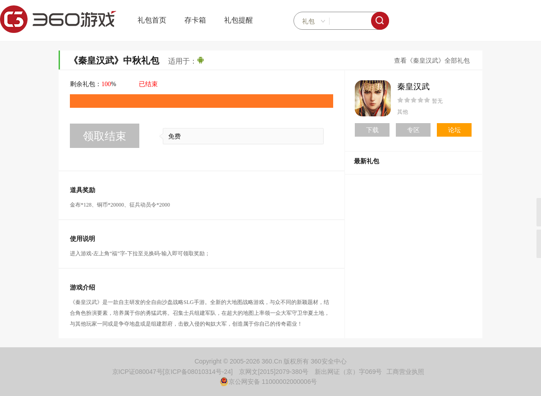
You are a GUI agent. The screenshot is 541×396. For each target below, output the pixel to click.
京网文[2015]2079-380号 (273, 371)
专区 (413, 130)
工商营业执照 (405, 371)
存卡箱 (195, 20)
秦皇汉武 (413, 86)
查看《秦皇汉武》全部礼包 (432, 60)
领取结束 (104, 136)
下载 (372, 130)
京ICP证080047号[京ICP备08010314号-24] (172, 371)
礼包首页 (152, 20)
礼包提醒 (238, 20)
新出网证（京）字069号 (348, 371)
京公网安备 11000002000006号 (268, 381)
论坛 (454, 130)
